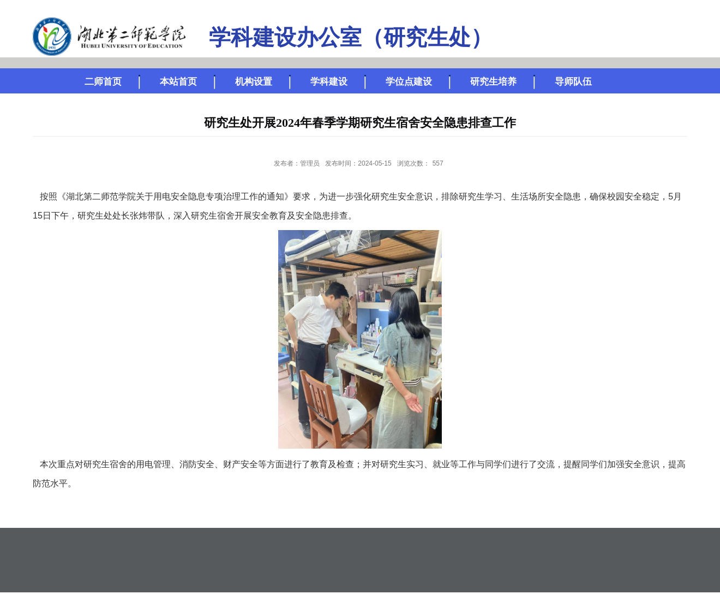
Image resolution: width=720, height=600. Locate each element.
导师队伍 (573, 82)
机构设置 (253, 82)
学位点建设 (409, 82)
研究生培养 (493, 82)
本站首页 (178, 82)
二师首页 (103, 82)
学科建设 (328, 82)
